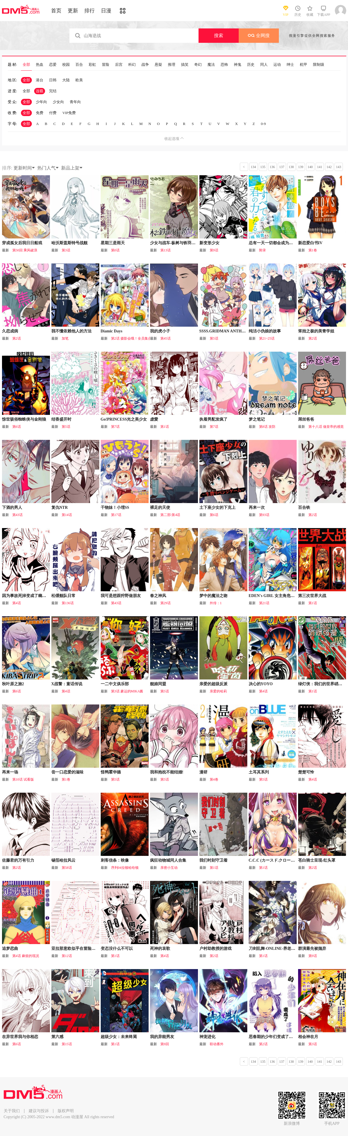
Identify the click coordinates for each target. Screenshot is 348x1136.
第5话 (214, 338)
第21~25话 (267, 338)
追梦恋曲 (10, 948)
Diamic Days (112, 331)
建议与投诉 (39, 1111)
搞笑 (184, 65)
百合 (79, 65)
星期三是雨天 (113, 243)
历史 (250, 65)
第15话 (67, 1044)
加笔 (65, 338)
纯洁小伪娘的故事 (265, 331)
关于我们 (12, 1111)
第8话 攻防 (267, 427)
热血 (39, 65)
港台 (39, 80)
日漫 (106, 11)
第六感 (57, 1037)
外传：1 (216, 603)
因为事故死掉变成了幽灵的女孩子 (32, 596)
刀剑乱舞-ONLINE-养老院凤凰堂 (278, 948)
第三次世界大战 (312, 596)
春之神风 (158, 596)
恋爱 (53, 65)
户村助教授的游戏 (215, 948)
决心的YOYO (261, 684)
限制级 (318, 65)
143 (338, 167)
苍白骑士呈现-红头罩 (317, 860)
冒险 (105, 65)
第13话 (165, 250)
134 (253, 167)
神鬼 (237, 65)
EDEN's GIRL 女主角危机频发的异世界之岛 (288, 596)
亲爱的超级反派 (213, 684)
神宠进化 (207, 1037)
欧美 (79, 80)
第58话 (67, 868)
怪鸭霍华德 (111, 772)
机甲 (303, 65)
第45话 (165, 338)
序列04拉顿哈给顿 (125, 868)
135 (262, 167)
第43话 (17, 515)
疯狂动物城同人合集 (168, 860)
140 (310, 167)
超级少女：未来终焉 (119, 1037)
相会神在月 (308, 1037)
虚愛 (154, 419)
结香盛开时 (61, 419)
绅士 (290, 65)
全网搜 (259, 35)
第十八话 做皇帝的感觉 (326, 427)
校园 (66, 65)
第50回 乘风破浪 (24, 250)
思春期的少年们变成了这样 (273, 1037)
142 (329, 167)
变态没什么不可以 (117, 948)
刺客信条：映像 (115, 860)
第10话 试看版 (23, 779)
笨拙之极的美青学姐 (316, 331)
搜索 (218, 35)
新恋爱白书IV (310, 243)
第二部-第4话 (170, 515)
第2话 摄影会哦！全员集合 (131, 338)
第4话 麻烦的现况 (25, 956)
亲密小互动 (169, 868)
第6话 (16, 427)
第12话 (67, 956)
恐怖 (224, 65)
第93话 (264, 515)
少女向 (58, 102)
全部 (26, 65)
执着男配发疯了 (213, 419)
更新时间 (24, 167)
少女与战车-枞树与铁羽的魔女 (177, 243)
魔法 (211, 65)
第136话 (68, 603)
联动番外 (216, 1044)
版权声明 (66, 1111)
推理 (171, 65)
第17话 (116, 515)
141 (319, 167)
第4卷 (214, 779)
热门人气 (48, 167)
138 (291, 167)
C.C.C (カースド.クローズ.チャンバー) (283, 860)
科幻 (132, 65)
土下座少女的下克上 (217, 507)
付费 (53, 113)
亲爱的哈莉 (218, 691)
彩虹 (92, 65)
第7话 (115, 427)
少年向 (41, 102)
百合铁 (304, 507)
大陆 (66, 80)
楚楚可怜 (306, 772)
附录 (262, 250)
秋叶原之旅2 (13, 684)
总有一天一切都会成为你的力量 (277, 243)
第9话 (214, 250)
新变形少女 (209, 243)
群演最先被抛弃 (312, 948)
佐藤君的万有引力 (18, 860)
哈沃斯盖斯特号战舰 (69, 243)
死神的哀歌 (160, 948)
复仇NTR (59, 507)
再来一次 (257, 507)
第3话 (66, 250)
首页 (56, 11)
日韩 (53, 80)
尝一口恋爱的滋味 (67, 772)
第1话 (164, 427)
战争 (145, 65)
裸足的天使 (160, 507)
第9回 (164, 1044)
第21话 (264, 603)
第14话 (67, 515)
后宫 (119, 65)
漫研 (203, 772)
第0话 (115, 250)
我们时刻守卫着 (213, 860)
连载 (39, 91)
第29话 (165, 603)
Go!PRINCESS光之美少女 (124, 419)
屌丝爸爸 (306, 419)
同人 (264, 65)
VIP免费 (69, 113)
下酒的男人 (12, 507)
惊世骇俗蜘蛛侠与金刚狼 (24, 419)
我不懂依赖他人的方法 (71, 331)
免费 (39, 113)
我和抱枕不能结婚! (167, 772)
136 (272, 167)
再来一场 (10, 772)
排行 (89, 11)
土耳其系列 (259, 772)
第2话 (16, 338)
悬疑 (158, 65)
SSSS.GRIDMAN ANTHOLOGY (228, 331)
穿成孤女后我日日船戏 (22, 243)
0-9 (263, 124)
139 (300, 167)
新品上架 (72, 167)
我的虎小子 (160, 331)
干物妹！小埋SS (115, 507)
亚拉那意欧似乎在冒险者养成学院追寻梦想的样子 (95, 948)
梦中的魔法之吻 (213, 596)
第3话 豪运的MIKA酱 (127, 691)
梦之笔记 (257, 419)
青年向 (75, 102)
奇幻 (198, 65)
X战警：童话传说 (66, 684)
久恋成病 (10, 331)
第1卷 (312, 250)
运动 (277, 65)
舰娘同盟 (158, 684)
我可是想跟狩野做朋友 (121, 596)
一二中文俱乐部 (115, 684)
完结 (53, 91)
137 (281, 167)
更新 (73, 11)
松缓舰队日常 (63, 596)
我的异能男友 (162, 1037)
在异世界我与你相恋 (20, 1037)
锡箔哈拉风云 (63, 860)
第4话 (16, 603)
